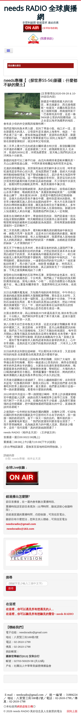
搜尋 (11, 588)
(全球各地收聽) (40, 28)
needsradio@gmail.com (21, 523)
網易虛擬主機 (25, 706)
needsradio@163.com (20, 528)
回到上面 (72, 711)
